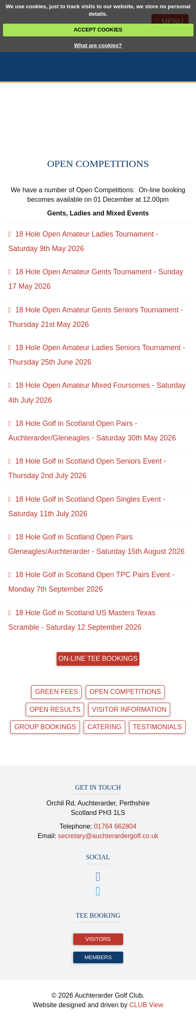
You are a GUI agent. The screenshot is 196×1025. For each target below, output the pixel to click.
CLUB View (146, 1004)
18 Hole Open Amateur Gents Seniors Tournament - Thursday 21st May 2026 (95, 317)
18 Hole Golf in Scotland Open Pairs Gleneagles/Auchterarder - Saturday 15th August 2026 (96, 544)
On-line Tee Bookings (98, 658)
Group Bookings (45, 726)
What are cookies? (98, 45)
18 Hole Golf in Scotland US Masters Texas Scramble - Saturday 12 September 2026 (81, 620)
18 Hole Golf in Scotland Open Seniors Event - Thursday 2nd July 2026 (87, 468)
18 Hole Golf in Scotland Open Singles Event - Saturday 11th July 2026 (86, 506)
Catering (104, 726)
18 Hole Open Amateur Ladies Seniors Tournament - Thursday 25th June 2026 (96, 354)
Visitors (97, 939)
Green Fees (56, 691)
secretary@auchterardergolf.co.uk (108, 835)
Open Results (55, 709)
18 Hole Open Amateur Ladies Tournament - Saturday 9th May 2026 (83, 241)
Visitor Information (129, 709)
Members (98, 957)
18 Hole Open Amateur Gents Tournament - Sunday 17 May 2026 (95, 279)
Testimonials (157, 726)
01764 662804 (115, 826)
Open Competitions (125, 691)
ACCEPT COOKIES (98, 30)
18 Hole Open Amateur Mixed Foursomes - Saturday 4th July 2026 (97, 392)
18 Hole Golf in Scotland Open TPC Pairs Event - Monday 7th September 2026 (91, 582)
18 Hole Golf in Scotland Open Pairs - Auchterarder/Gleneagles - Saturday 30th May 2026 (92, 430)
